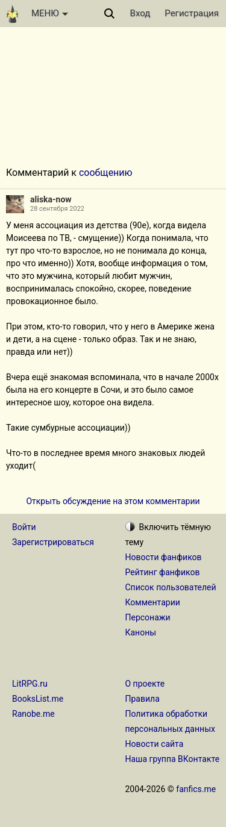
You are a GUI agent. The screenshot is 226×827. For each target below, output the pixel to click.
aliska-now (51, 199)
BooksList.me (37, 699)
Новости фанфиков (163, 557)
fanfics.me (196, 789)
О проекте (145, 683)
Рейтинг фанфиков (162, 572)
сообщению (106, 172)
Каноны (141, 632)
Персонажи (148, 617)
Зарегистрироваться (53, 542)
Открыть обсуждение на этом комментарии (112, 501)
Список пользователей (170, 587)
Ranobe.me (33, 714)
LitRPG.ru (30, 683)
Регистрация (192, 13)
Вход (140, 13)
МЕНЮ (49, 13)
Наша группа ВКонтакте (172, 759)
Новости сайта (154, 744)
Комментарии (152, 602)
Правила (142, 699)
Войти (24, 527)
